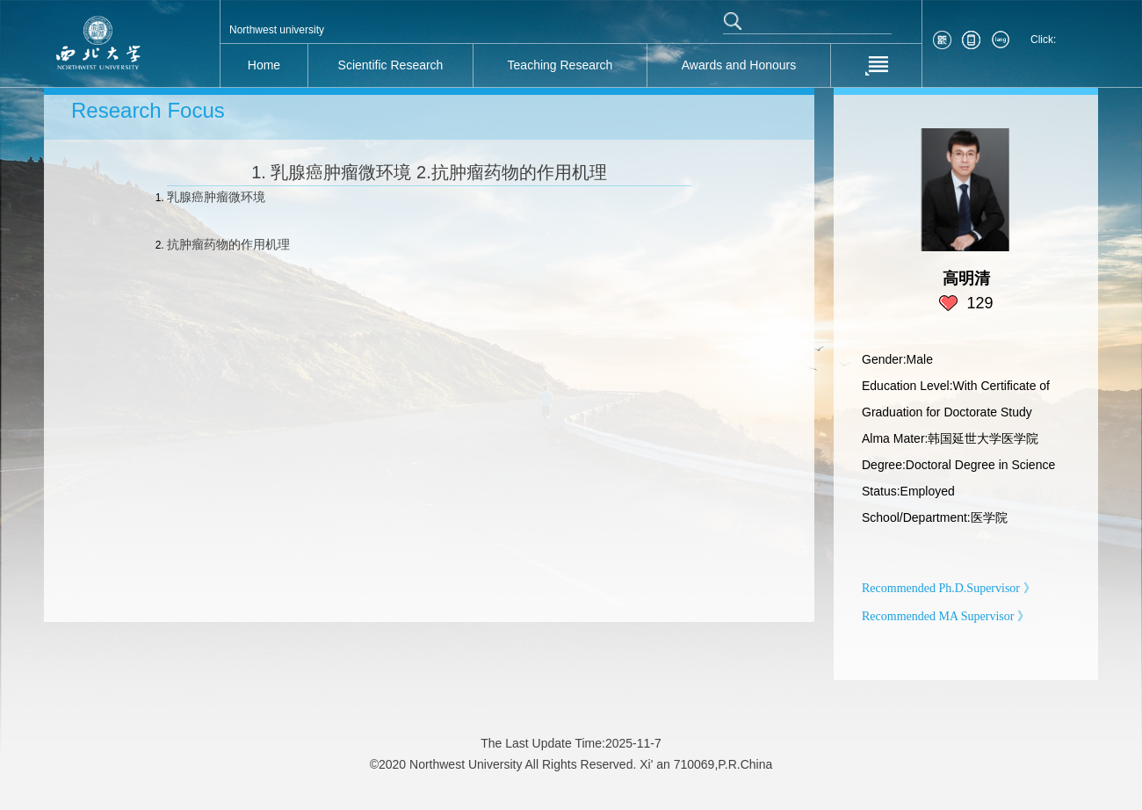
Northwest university (276, 30)
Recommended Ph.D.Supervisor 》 (949, 588)
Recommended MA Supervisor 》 (946, 616)
